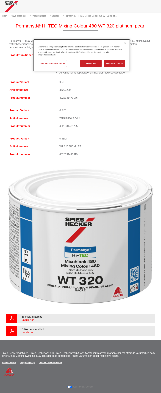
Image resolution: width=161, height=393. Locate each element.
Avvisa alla (91, 63)
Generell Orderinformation (50, 363)
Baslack (55, 16)
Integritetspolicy (27, 363)
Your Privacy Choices (80, 386)
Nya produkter (19, 16)
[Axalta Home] (11, 9)
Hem (4, 16)
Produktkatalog (39, 16)
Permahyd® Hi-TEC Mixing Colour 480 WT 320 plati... (91, 16)
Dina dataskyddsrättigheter (52, 63)
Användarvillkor (9, 363)
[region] (81, 55)
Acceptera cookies (114, 63)
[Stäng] (125, 43)
